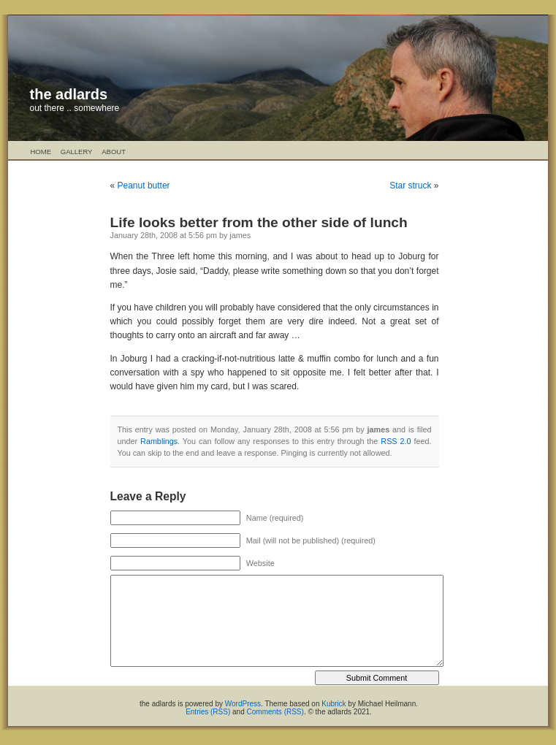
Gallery (77, 152)
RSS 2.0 (396, 441)
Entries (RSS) (208, 712)
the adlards (69, 94)
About (114, 152)
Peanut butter (144, 185)
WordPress (243, 704)
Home (41, 152)
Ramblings (159, 441)
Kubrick (333, 704)
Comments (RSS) (275, 712)
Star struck (410, 185)
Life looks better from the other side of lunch (259, 222)
